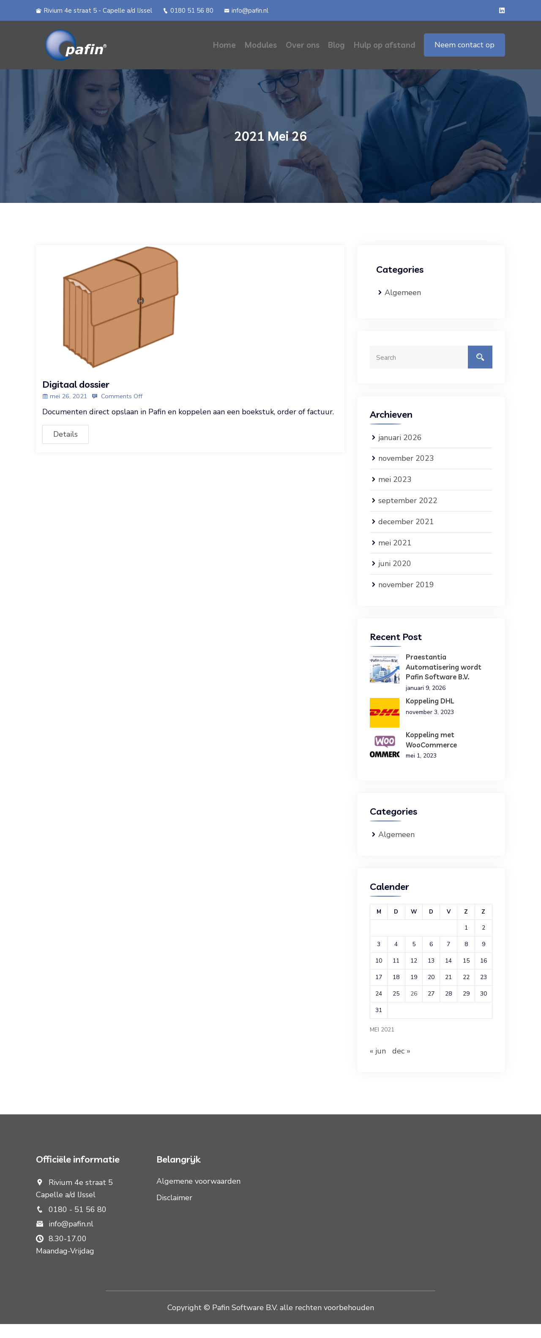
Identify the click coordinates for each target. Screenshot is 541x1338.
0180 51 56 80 (188, 10)
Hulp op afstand (384, 52)
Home (227, 52)
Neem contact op (464, 52)
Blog (337, 52)
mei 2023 (395, 494)
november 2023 (406, 473)
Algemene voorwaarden (198, 1195)
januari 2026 (400, 452)
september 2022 (407, 515)
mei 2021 (395, 557)
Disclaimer (174, 1212)
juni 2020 (394, 578)
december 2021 (406, 536)
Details (65, 438)
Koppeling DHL (430, 714)
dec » (401, 1065)
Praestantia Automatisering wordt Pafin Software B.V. (444, 681)
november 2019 (406, 599)
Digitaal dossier (75, 388)
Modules (262, 52)
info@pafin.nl (246, 10)
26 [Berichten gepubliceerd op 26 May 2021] (413, 1008)
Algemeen (403, 307)
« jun (378, 1065)
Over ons (304, 52)
